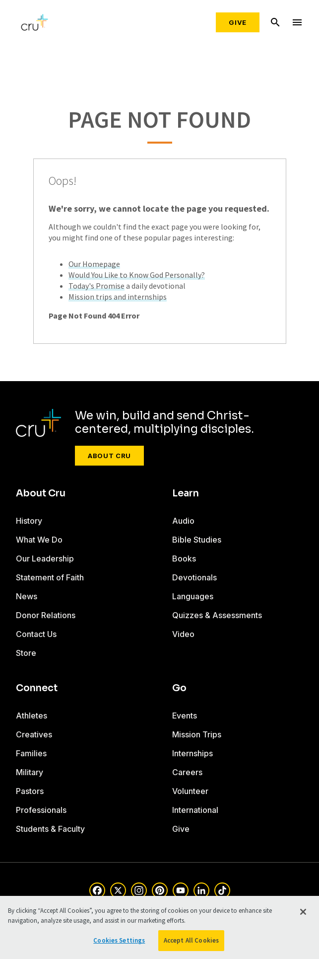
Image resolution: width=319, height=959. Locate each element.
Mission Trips (196, 734)
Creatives (34, 734)
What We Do (39, 540)
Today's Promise (96, 286)
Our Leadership (45, 558)
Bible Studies (196, 540)
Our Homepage (94, 264)
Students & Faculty (50, 829)
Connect (37, 688)
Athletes (31, 715)
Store (26, 653)
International (195, 810)
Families (31, 753)
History (29, 521)
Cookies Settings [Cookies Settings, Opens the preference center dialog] (119, 940)
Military (29, 772)
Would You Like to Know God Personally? (136, 275)
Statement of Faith (50, 577)
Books (184, 558)
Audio (183, 521)
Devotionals (194, 577)
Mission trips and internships (117, 297)
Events (184, 715)
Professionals (41, 810)
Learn (185, 493)
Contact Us (36, 634)
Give (238, 22)
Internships (192, 753)
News (26, 596)
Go (179, 688)
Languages (192, 596)
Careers (187, 772)
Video (183, 634)
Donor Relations (45, 615)
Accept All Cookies (191, 940)
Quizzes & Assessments (217, 615)
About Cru (109, 456)
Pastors (30, 791)
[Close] (303, 912)
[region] (159, 927)
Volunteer (190, 791)
